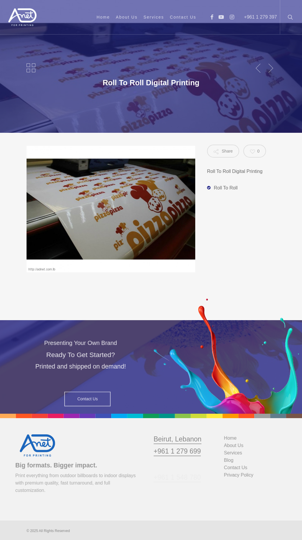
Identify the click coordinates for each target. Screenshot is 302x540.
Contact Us (239, 467)
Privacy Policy (242, 474)
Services (237, 452)
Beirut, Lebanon (177, 451)
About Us (237, 445)
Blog (232, 460)
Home (234, 438)
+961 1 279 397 (260, 16)
